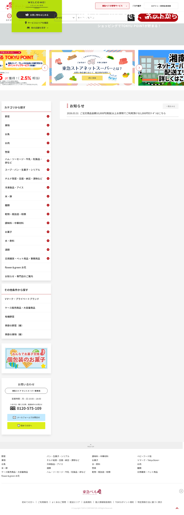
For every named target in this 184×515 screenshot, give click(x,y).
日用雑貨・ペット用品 (147, 471)
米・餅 (4, 468)
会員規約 (87, 502)
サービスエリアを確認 (38, 22)
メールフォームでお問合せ (28, 417)
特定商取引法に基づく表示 (150, 502)
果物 (3, 460)
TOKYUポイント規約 (124, 502)
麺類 (139, 468)
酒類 (49, 468)
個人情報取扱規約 (103, 502)
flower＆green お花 (10, 475)
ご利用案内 (43, 502)
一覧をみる (170, 106)
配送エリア (75, 502)
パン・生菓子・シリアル (58, 456)
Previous (45, 68)
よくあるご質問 (59, 502)
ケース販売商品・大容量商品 (14, 471)
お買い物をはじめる (39, 14)
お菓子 (95, 460)
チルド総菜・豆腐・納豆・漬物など (63, 460)
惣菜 (94, 468)
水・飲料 (96, 464)
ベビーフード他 (144, 456)
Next (139, 68)
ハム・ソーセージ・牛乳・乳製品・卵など (66, 471)
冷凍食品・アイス (55, 464)
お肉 (139, 464)
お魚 (3, 464)
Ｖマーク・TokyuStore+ (148, 460)
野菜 (3, 456)
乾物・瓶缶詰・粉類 (101, 471)
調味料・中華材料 (100, 456)
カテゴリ (9, 20)
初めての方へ (26, 425)
